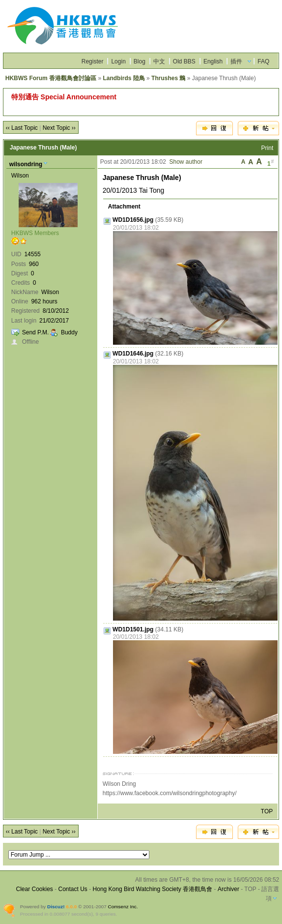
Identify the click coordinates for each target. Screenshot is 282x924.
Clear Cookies (34, 889)
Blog (139, 61)
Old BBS (184, 61)
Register (93, 61)
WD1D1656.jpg (133, 219)
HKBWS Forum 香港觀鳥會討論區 (50, 78)
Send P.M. (35, 332)
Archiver (228, 889)
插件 (236, 61)
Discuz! (55, 906)
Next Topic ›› (59, 127)
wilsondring (25, 164)
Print (267, 148)
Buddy (69, 332)
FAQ (263, 61)
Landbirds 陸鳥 (123, 78)
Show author (185, 161)
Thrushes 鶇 (168, 78)
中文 (159, 61)
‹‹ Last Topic (22, 127)
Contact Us (72, 889)
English (213, 61)
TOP (267, 811)
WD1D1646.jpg (133, 353)
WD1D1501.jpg (133, 629)
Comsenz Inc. (123, 906)
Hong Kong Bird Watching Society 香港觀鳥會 (153, 889)
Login (118, 61)
